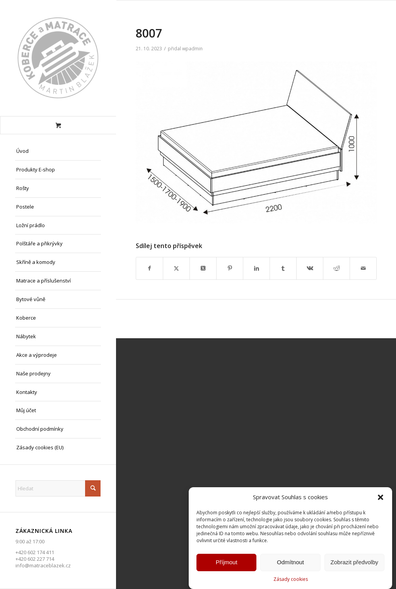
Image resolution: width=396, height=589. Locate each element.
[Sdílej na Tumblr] (283, 268)
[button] (380, 499)
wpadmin (192, 48)
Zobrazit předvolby (354, 563)
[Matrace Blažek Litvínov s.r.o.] (58, 58)
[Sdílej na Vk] (310, 268)
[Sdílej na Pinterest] (230, 268)
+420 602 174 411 (34, 552)
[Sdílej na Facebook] (149, 268)
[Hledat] (58, 488)
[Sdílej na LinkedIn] (256, 268)
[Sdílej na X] (176, 268)
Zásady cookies (290, 580)
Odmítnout (290, 563)
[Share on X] (203, 268)
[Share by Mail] (363, 268)
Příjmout (226, 563)
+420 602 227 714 (34, 558)
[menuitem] (58, 151)
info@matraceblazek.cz (43, 565)
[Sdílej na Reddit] (336, 268)
